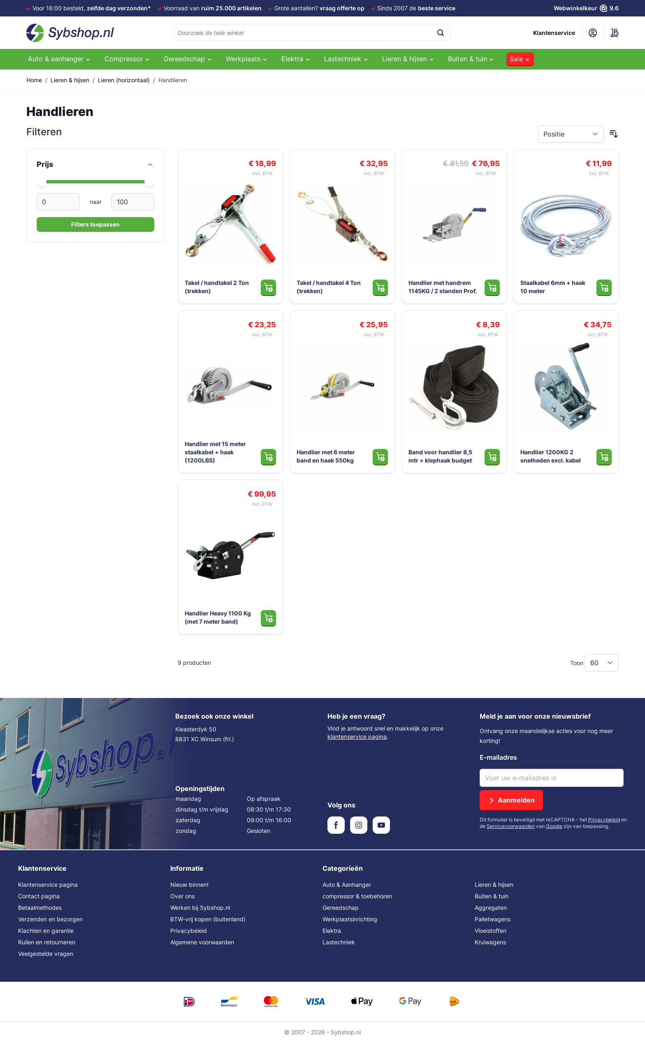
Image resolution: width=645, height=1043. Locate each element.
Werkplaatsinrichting (349, 919)
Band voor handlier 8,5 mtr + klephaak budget (440, 456)
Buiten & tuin (491, 896)
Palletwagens (492, 919)
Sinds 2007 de (416, 8)
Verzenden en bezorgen (50, 919)
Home (34, 79)
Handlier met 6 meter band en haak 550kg (326, 456)
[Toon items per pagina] (602, 662)
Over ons (182, 896)
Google (554, 826)
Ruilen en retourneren (46, 942)
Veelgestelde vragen (45, 953)
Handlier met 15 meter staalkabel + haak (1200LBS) (215, 452)
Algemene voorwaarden (202, 942)
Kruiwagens (490, 942)
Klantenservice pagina (48, 884)
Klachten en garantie (46, 930)
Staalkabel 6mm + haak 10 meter (552, 286)
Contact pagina (39, 896)
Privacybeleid (604, 819)
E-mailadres (498, 757)
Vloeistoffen (490, 930)
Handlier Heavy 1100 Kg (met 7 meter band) (218, 617)
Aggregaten (491, 907)
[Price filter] (95, 164)
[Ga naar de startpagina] (70, 32)
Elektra (331, 930)
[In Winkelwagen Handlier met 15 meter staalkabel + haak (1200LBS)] (268, 457)
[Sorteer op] (571, 134)
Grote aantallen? (319, 8)
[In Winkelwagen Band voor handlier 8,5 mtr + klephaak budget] (492, 457)
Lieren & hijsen (70, 79)
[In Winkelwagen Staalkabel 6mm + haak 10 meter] (604, 287)
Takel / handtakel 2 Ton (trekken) (217, 286)
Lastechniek (338, 942)
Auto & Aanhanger (346, 884)
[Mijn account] (593, 32)
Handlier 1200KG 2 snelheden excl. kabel (550, 456)
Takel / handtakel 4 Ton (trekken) (329, 286)
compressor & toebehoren (357, 896)
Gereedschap (340, 907)
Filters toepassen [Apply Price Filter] (95, 224)
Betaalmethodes (40, 907)
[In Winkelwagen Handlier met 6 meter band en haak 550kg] (380, 457)
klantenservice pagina (357, 736)
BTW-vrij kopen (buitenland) (208, 919)
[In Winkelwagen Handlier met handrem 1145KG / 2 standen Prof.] (492, 287)
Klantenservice (554, 32)
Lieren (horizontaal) (124, 79)
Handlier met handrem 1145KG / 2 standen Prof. (442, 286)
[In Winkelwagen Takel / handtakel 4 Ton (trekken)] (380, 287)
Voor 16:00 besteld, (91, 8)
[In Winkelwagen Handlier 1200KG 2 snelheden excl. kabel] (604, 457)
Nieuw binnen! (189, 884)
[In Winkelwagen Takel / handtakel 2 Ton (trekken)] (268, 287)
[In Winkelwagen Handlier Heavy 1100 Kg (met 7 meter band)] (268, 618)
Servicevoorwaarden (511, 826)
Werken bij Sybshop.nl (200, 907)
